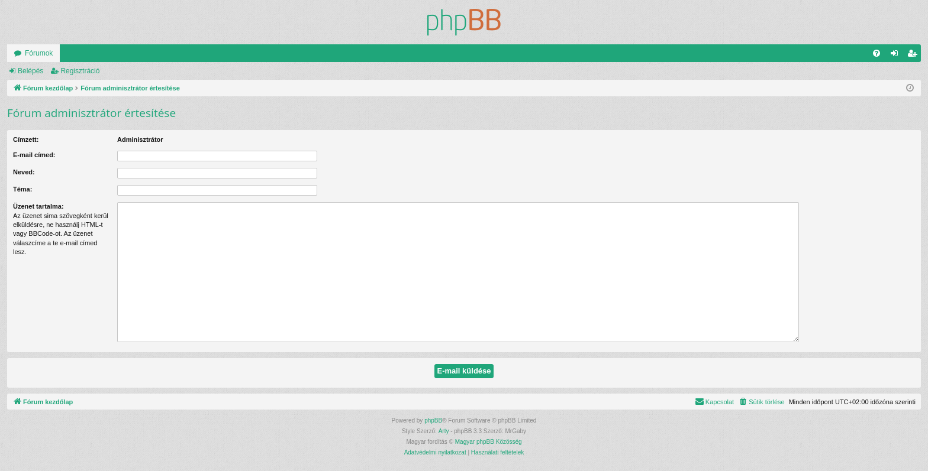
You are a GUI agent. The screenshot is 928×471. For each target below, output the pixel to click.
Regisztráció (79, 71)
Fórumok (39, 53)
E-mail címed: (34, 154)
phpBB (433, 420)
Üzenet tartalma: (38, 206)
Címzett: (25, 139)
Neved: (24, 172)
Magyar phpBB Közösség (488, 441)
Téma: (22, 189)
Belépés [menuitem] (897, 55)
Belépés (30, 71)
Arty (444, 431)
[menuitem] (876, 53)
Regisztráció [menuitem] (914, 55)
